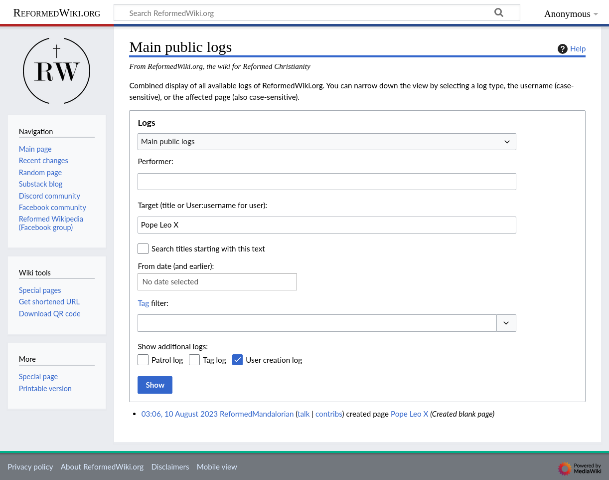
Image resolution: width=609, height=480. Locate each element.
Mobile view (217, 466)
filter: (153, 302)
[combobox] (327, 141)
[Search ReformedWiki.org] (317, 12)
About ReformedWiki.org (102, 466)
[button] (506, 323)
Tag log (214, 359)
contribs (328, 413)
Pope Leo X (409, 413)
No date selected (170, 281)
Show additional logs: (173, 346)
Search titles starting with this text (208, 248)
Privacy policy (30, 466)
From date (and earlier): (176, 265)
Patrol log (167, 359)
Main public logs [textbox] (168, 141)
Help (570, 49)
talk (303, 413)
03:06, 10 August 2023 (180, 413)
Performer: (155, 161)
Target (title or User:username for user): (202, 205)
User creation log (274, 359)
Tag (143, 302)
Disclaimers (170, 466)
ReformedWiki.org (57, 12)
